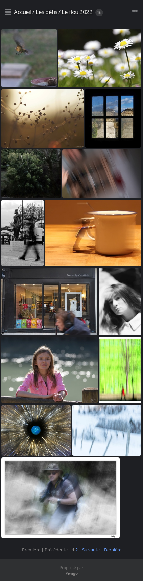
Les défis (46, 12)
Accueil (22, 12)
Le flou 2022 (77, 12)
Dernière (112, 550)
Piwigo (72, 573)
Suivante (91, 550)
